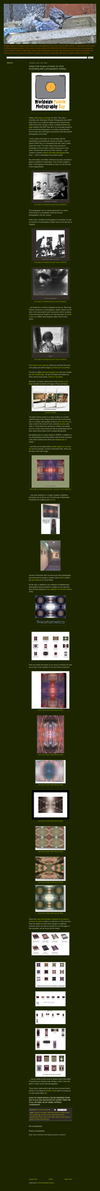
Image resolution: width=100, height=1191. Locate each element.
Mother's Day (51, 1091)
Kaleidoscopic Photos (36, 1117)
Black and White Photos (62, 1112)
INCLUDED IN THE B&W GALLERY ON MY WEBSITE (50, 204)
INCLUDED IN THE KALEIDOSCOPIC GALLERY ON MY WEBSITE (50, 489)
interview (62, 578)
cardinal (63, 424)
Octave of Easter (44, 118)
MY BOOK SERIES (50, 412)
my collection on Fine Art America (59, 589)
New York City (63, 422)
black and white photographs (54, 153)
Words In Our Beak (55, 377)
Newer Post (33, 1179)
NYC (53, 500)
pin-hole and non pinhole (61, 368)
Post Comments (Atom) (46, 1183)
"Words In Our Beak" (40, 1112)
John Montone (36, 580)
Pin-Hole (36, 1119)
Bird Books (51, 1112)
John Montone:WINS (58, 1114)
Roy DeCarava (44, 1119)
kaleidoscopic (60, 440)
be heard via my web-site (39, 365)
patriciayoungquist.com (50, 372)
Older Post (68, 1179)
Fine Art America (46, 1114)
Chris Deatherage (37, 374)
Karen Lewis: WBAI (49, 1117)
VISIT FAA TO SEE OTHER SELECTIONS (50, 710)
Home (51, 1179)
